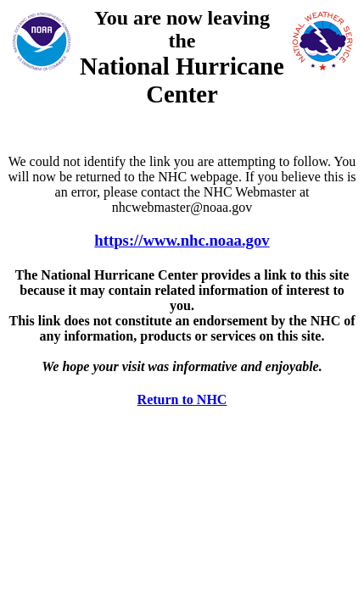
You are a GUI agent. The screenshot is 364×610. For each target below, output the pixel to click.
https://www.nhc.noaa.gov (181, 240)
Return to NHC (182, 399)
